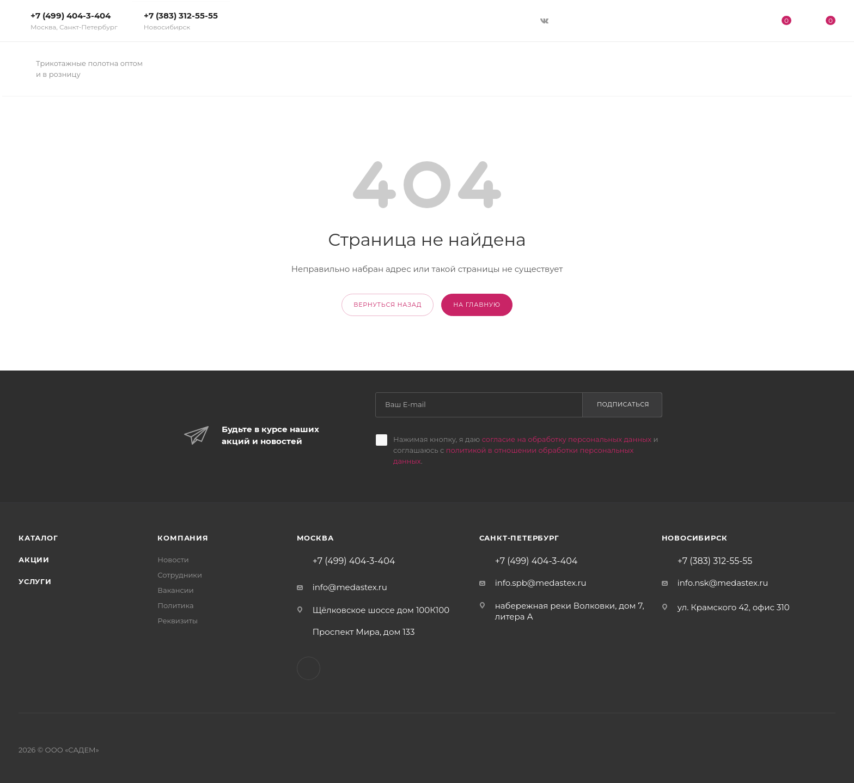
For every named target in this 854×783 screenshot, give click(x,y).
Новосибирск (695, 537)
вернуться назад (387, 304)
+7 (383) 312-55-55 (181, 20)
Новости (172, 559)
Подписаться (623, 404)
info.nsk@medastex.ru (723, 583)
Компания (182, 537)
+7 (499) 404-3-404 (74, 20)
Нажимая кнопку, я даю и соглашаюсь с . (525, 450)
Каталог (38, 537)
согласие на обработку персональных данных (566, 439)
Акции (34, 559)
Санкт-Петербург (519, 537)
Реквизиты (177, 620)
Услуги (35, 581)
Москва (315, 537)
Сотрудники (179, 574)
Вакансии (175, 590)
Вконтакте (308, 668)
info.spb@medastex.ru (541, 583)
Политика (175, 605)
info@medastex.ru (350, 587)
